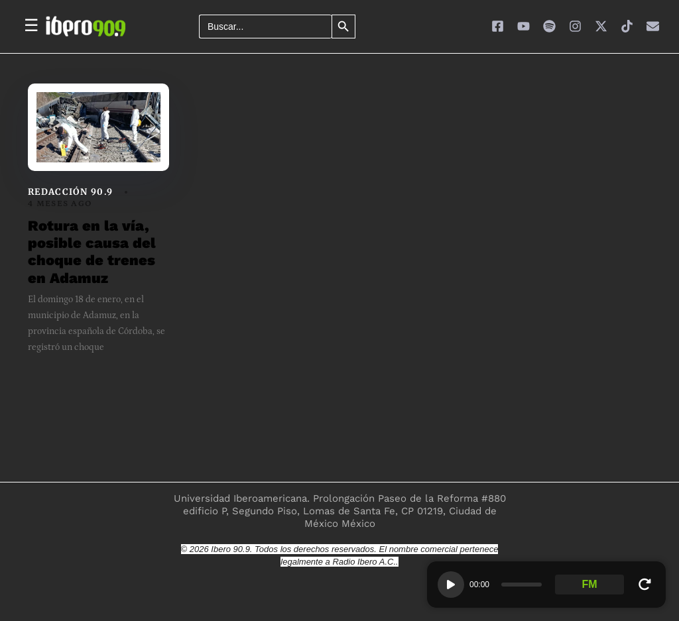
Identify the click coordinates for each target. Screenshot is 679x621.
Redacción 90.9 (70, 192)
